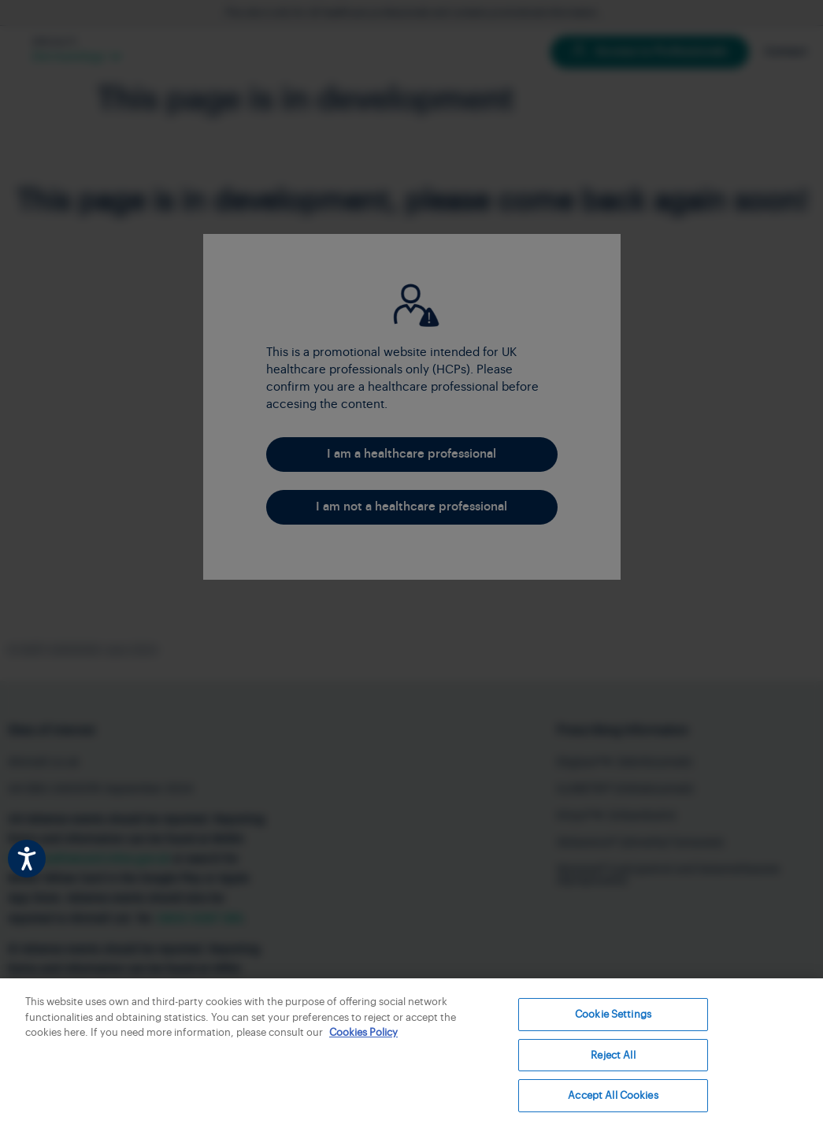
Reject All (613, 1055)
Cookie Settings (613, 1014)
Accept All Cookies (613, 1095)
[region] (411, 1053)
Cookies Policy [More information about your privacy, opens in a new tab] (363, 1032)
